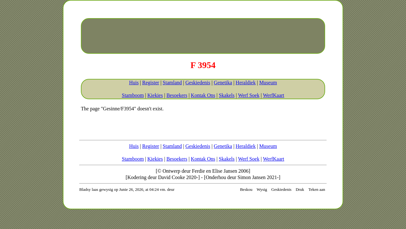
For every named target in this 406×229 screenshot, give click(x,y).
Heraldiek (246, 82)
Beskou (246, 189)
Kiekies (155, 95)
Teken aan (316, 189)
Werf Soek (248, 95)
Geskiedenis (197, 82)
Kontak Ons (203, 95)
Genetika (223, 82)
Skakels (227, 95)
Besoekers (177, 95)
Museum (268, 82)
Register (150, 82)
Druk (300, 189)
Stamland (172, 82)
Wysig (262, 189)
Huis (134, 82)
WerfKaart (273, 95)
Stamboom (133, 95)
